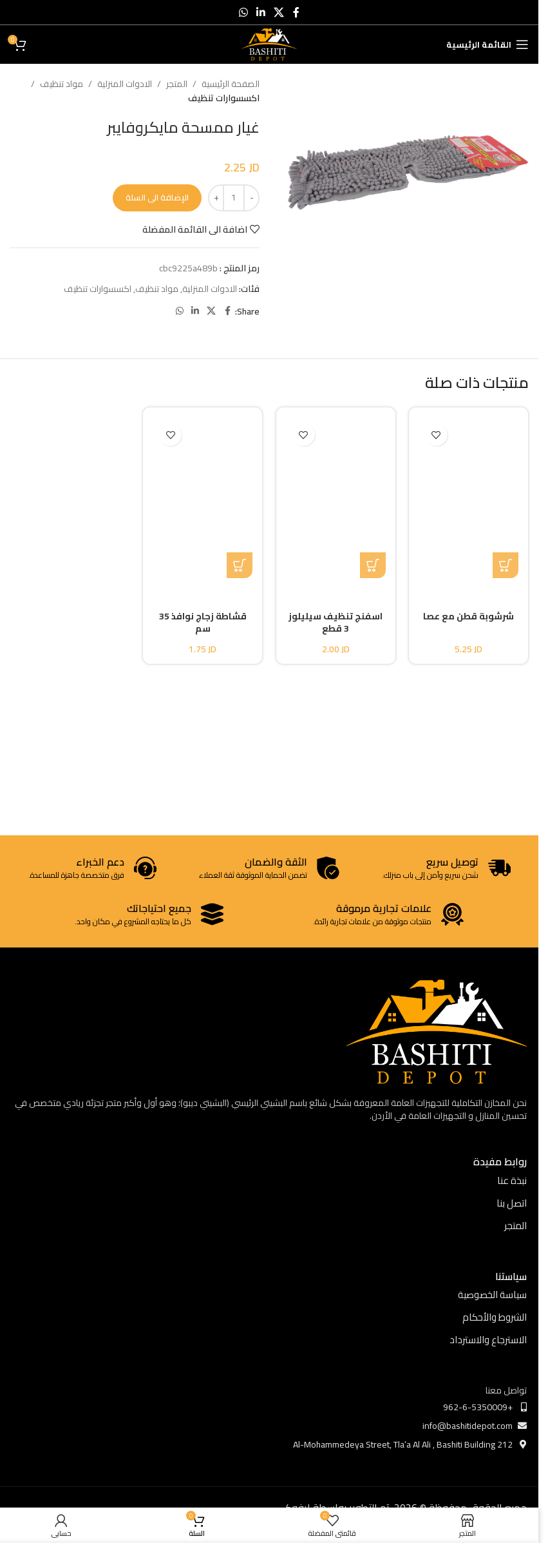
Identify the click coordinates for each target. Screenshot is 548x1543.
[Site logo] (269, 43)
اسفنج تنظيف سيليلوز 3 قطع (335, 622)
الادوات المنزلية (124, 84)
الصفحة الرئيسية (231, 84)
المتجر (176, 84)
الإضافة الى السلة (157, 197)
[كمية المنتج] (233, 197)
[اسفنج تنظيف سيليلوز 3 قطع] (336, 497)
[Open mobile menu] (487, 44)
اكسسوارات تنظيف (224, 98)
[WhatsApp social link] (243, 12)
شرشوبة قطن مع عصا (468, 616)
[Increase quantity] (216, 197)
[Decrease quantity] (251, 197)
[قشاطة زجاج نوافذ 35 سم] (203, 497)
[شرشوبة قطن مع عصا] (469, 497)
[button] (505, 565)
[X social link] (279, 12)
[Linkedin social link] (260, 12)
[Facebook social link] (296, 12)
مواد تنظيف (61, 84)
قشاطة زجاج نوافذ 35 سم (203, 622)
